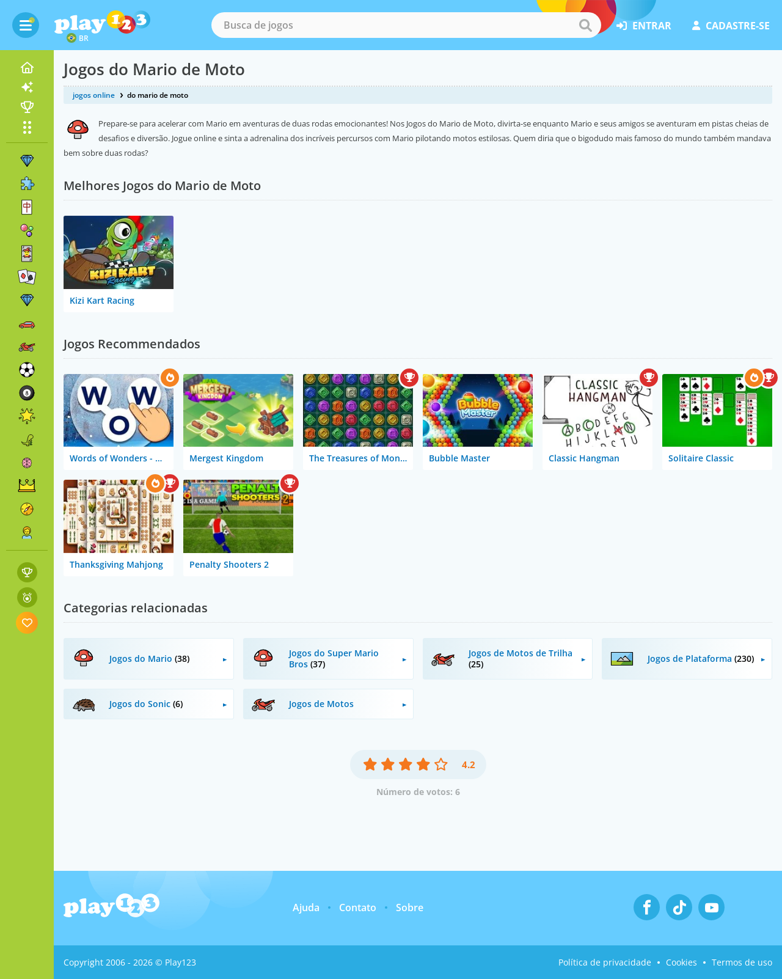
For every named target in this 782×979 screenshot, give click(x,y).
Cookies (681, 962)
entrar (643, 25)
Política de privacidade (604, 962)
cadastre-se (731, 25)
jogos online (94, 95)
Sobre (409, 907)
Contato (357, 907)
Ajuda (306, 907)
